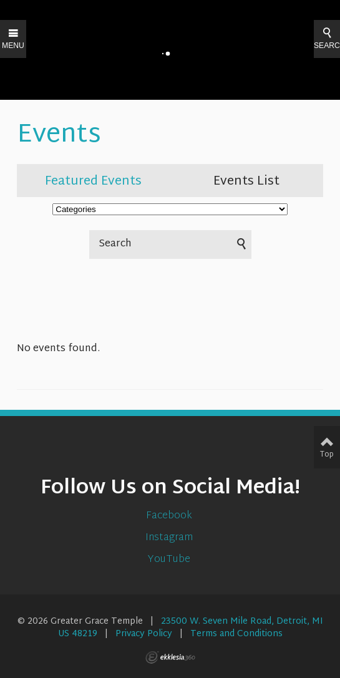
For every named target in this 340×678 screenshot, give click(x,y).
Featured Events (93, 181)
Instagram (170, 538)
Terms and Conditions (236, 634)
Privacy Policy (143, 634)
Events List (246, 181)
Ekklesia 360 (170, 657)
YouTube (170, 560)
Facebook (170, 516)
